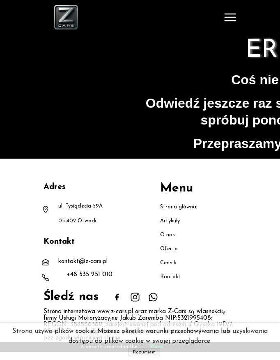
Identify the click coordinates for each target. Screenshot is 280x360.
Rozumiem (144, 352)
